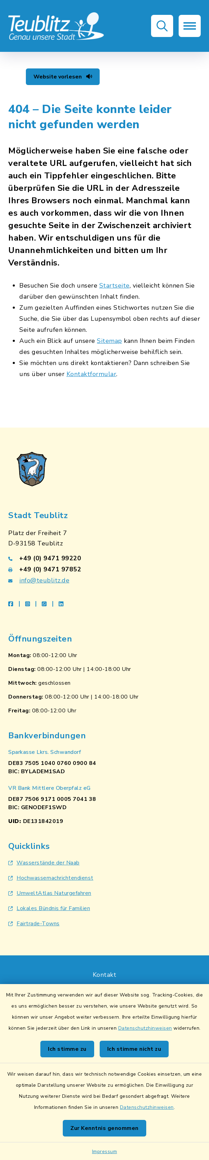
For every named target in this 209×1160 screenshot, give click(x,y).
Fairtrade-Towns (34, 923)
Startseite (114, 285)
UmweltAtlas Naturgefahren (49, 893)
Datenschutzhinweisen (145, 1028)
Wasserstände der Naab (44, 863)
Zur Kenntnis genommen (104, 1128)
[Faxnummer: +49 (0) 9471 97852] (104, 569)
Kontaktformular (92, 374)
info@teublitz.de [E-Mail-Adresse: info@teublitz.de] (44, 580)
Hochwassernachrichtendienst (50, 878)
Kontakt (105, 975)
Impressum (104, 1151)
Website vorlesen (62, 77)
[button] (162, 26)
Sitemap (109, 341)
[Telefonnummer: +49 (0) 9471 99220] (104, 558)
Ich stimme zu (67, 1049)
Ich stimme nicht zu (134, 1049)
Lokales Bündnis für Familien (49, 908)
